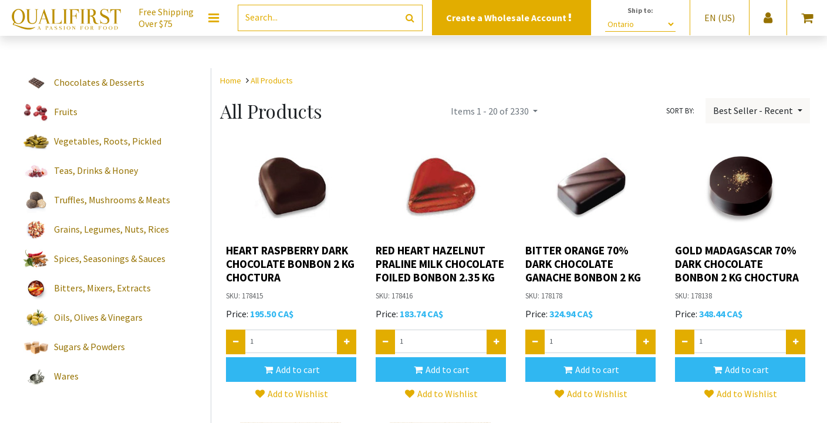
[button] (291, 369)
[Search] (410, 18)
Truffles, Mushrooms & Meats (112, 200)
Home (230, 80)
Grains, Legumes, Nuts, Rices (111, 229)
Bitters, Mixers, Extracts (102, 288)
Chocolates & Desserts (99, 82)
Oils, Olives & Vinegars (98, 317)
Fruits (65, 112)
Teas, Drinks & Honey (96, 170)
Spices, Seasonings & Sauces (110, 258)
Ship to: (640, 10)
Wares (66, 376)
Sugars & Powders (89, 346)
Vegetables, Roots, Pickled (107, 141)
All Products (272, 80)
